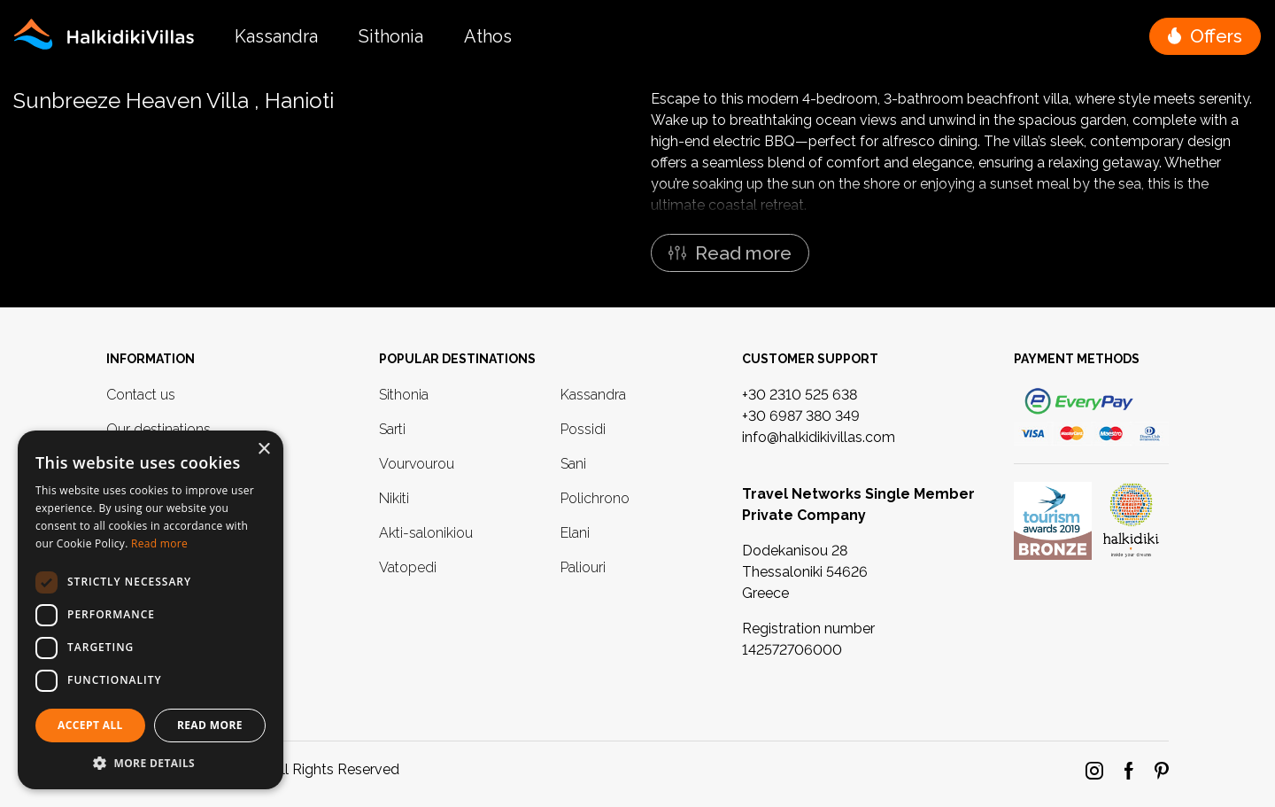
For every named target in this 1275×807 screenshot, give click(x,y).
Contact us (140, 394)
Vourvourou (416, 463)
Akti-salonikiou (426, 532)
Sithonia (391, 36)
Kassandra (276, 36)
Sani (573, 463)
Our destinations (158, 429)
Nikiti (394, 498)
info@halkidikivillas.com (818, 437)
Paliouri (583, 567)
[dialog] (150, 610)
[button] (1205, 36)
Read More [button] (210, 725)
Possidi (583, 429)
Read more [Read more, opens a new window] (159, 543)
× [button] (263, 449)
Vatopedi (408, 567)
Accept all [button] (90, 725)
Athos (488, 36)
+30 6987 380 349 (801, 415)
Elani (575, 532)
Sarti (392, 429)
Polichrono (595, 498)
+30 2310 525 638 (799, 394)
